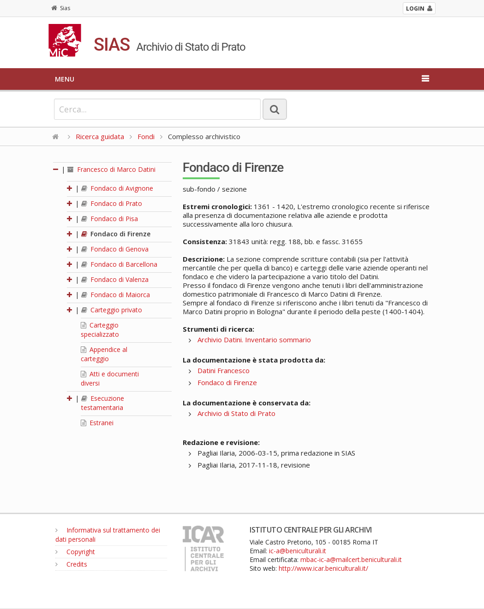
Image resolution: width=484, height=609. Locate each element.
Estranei (97, 422)
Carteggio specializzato (100, 330)
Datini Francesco (223, 370)
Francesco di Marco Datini (111, 169)
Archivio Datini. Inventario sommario (254, 339)
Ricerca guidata (100, 136)
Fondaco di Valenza (115, 279)
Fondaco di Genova (115, 249)
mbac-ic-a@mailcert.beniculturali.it (351, 559)
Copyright (75, 551)
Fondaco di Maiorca (115, 294)
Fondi (146, 136)
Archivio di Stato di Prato (236, 413)
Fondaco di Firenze (115, 233)
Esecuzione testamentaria (102, 403)
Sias (60, 8)
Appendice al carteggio (104, 354)
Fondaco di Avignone (117, 188)
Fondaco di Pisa (109, 218)
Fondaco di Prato (111, 203)
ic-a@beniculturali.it (297, 550)
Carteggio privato (111, 309)
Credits (71, 564)
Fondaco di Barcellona (119, 264)
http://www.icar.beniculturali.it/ (323, 568)
